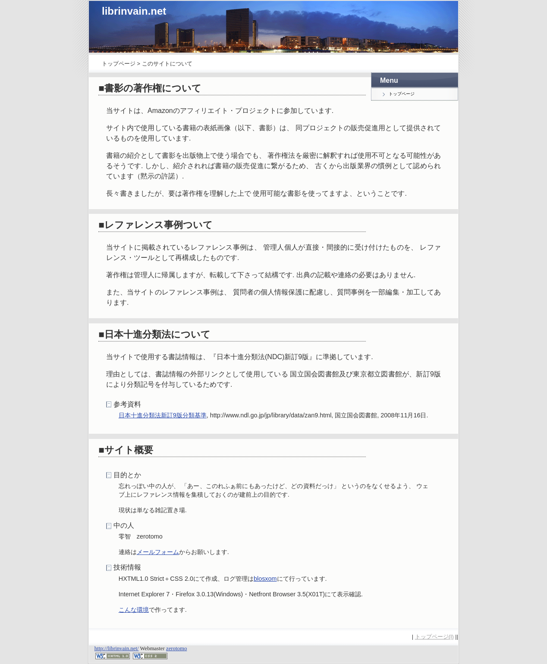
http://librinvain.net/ (116, 648)
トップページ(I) (434, 636)
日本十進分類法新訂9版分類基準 (163, 415)
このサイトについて (167, 63)
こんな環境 (134, 609)
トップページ (118, 63)
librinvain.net (134, 11)
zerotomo (176, 648)
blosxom (265, 578)
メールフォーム (158, 551)
